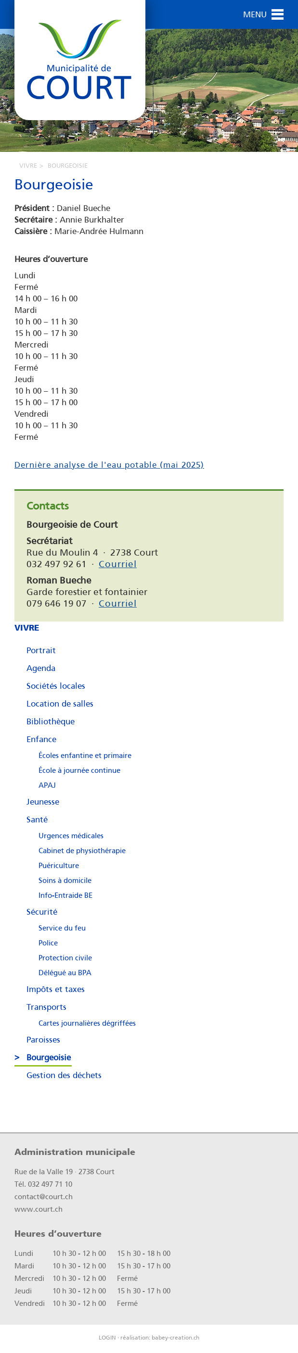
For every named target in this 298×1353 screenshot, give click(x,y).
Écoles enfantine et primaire (85, 755)
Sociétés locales (55, 686)
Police (48, 943)
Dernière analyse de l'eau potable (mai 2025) (109, 465)
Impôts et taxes (55, 989)
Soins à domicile (65, 880)
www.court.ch (38, 1209)
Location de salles (59, 703)
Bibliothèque (50, 721)
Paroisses (43, 1039)
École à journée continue (79, 770)
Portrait (41, 650)
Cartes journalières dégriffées (87, 1023)
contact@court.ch (43, 1196)
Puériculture (59, 865)
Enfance (41, 739)
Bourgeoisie (48, 1057)
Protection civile (65, 958)
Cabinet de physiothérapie (82, 850)
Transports (46, 1007)
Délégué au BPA (65, 972)
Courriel (118, 564)
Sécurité (41, 912)
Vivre (28, 165)
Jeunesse (42, 802)
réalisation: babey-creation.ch (159, 1337)
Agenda (40, 668)
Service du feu (62, 928)
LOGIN (107, 1337)
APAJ (47, 785)
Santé (37, 819)
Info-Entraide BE (65, 895)
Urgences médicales (71, 836)
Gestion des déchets (64, 1075)
